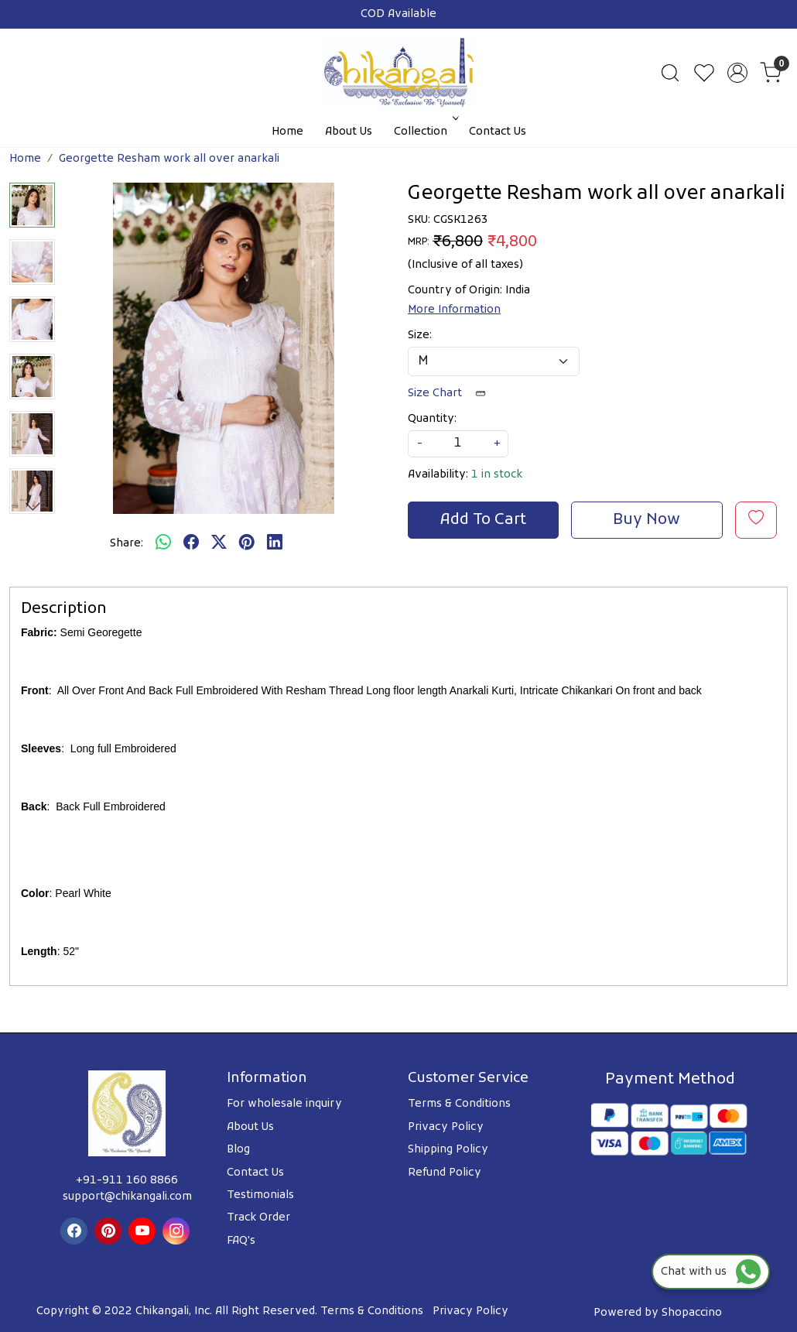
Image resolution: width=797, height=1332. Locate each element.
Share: (126, 543)
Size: (420, 335)
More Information (454, 310)
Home (287, 132)
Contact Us (497, 132)
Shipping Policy (448, 1149)
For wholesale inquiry (284, 1104)
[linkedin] (275, 544)
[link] (670, 73)
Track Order (258, 1217)
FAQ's (241, 1241)
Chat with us (711, 1272)
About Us (348, 132)
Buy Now (646, 520)
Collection (425, 132)
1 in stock (496, 474)
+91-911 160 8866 (127, 1180)
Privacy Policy (446, 1127)
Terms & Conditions (459, 1104)
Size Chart (452, 393)
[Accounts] (737, 73)
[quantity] (458, 443)
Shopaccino (692, 1313)
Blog (238, 1149)
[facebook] (191, 544)
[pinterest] (247, 544)
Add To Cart (483, 520)
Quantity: (432, 419)
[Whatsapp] (163, 544)
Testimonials (260, 1195)
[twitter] (219, 544)
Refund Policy (444, 1173)
